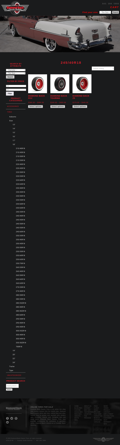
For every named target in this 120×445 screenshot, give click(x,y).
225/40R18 (20, 164)
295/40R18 (20, 323)
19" (14, 351)
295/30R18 (20, 319)
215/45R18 (20, 152)
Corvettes (98, 416)
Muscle (97, 418)
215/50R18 (20, 156)
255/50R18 (20, 247)
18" (14, 144)
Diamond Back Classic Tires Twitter (11, 418)
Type (11, 370)
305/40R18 (20, 335)
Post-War (97, 414)
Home (77, 406)
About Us (87, 406)
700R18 (19, 347)
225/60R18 (20, 180)
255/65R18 (20, 259)
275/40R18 (20, 291)
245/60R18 (20, 232)
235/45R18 (20, 192)
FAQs (96, 406)
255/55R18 (20, 251)
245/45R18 (20, 220)
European (98, 420)
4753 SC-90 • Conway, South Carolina (19, 440)
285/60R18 (20, 315)
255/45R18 (20, 243)
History (87, 408)
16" (14, 136)
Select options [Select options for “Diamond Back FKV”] (35, 106)
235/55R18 (20, 200)
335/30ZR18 (21, 343)
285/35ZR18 (21, 303)
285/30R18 (20, 295)
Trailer (12, 366)
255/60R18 (20, 255)
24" (14, 362)
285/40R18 (20, 307)
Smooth (78, 416)
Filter (10, 94)
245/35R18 (20, 212)
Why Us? (87, 410)
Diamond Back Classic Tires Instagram (16, 418)
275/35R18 (20, 287)
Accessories (13, 106)
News (106, 406)
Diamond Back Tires (15, 8)
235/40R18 (20, 188)
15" (14, 132)
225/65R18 (20, 184)
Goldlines (79, 412)
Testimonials (89, 412)
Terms (106, 408)
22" (14, 358)
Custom (77, 410)
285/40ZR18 (21, 311)
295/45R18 (20, 327)
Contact (107, 412)
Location (87, 414)
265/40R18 (20, 271)
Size (11, 121)
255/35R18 (20, 236)
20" (14, 354)
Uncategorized (14, 375)
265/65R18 (20, 283)
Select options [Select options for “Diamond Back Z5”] (80, 106)
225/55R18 (20, 176)
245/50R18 (20, 224)
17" (14, 140)
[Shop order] (103, 68)
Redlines (78, 414)
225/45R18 (20, 168)
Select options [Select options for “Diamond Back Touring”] (58, 106)
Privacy (107, 410)
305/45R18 (20, 339)
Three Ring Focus (103, 439)
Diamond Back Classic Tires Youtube (7, 422)
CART (114, 7)
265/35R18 (20, 267)
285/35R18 (20, 299)
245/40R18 (20, 216)
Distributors (109, 416)
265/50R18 (20, 275)
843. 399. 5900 (110, 4)
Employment (108, 414)
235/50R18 (20, 196)
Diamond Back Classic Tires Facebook (7, 418)
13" (14, 125)
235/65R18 (20, 208)
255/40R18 (20, 240)
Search (9, 389)
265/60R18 (20, 279)
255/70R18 (20, 263)
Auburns (12, 117)
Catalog (97, 422)
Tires (9, 112)
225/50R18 (20, 172)
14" (14, 129)
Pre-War (97, 412)
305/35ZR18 (21, 331)
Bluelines (78, 408)
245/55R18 (20, 228)
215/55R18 (20, 160)
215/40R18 (20, 148)
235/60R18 (20, 204)
